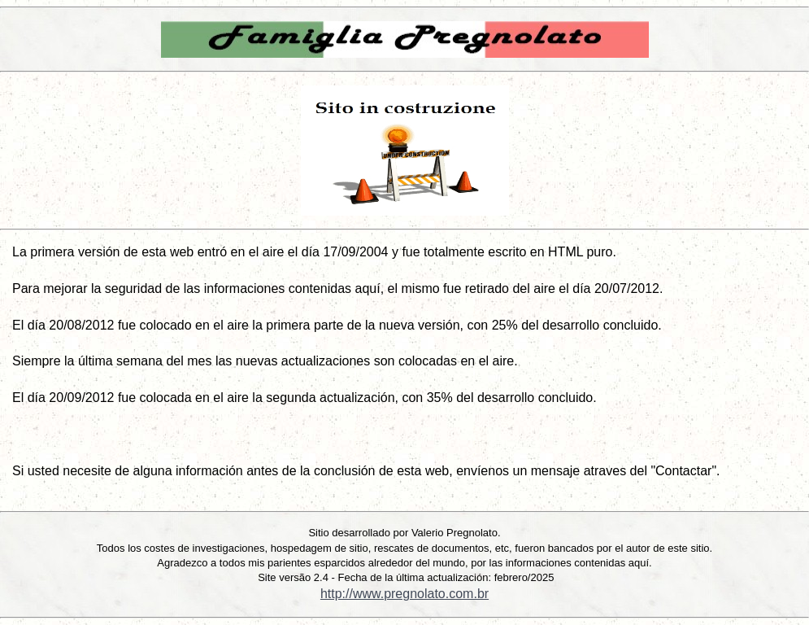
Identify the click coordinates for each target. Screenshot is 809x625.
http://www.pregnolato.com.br (404, 594)
